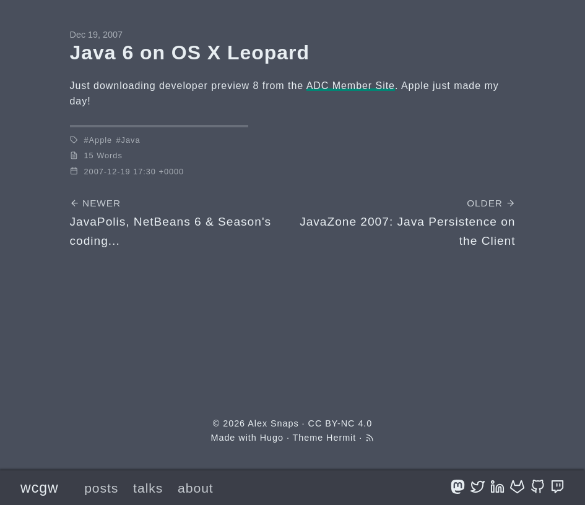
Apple (101, 140)
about (196, 488)
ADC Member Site (350, 85)
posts (101, 488)
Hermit (341, 438)
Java (131, 140)
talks (148, 488)
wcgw (39, 488)
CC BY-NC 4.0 (340, 423)
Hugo (272, 438)
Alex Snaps (273, 423)
